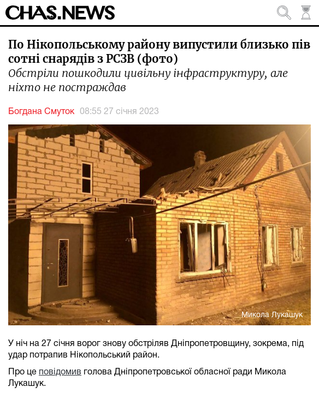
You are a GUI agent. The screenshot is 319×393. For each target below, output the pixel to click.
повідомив (60, 372)
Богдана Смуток (41, 112)
